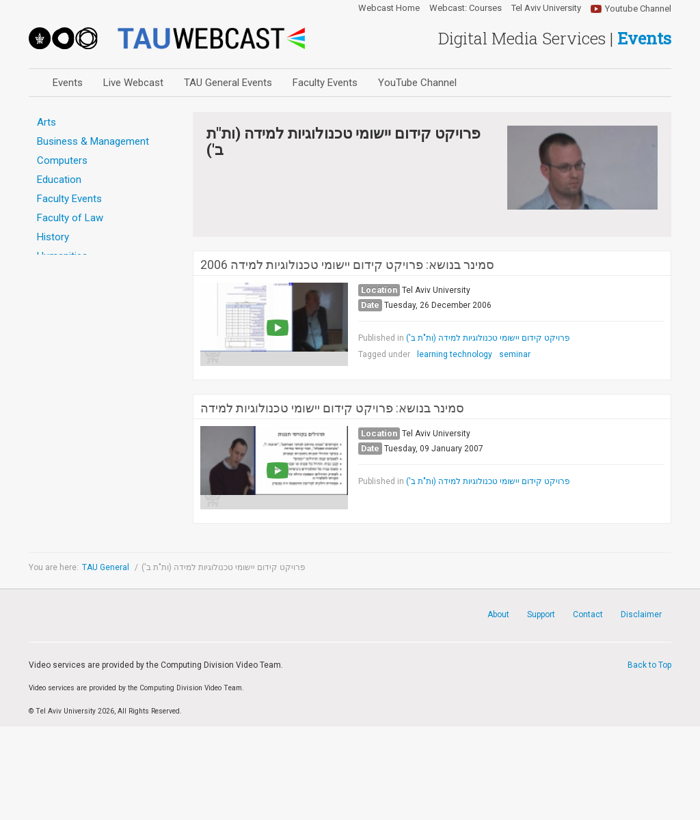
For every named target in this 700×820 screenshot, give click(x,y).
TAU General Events (228, 82)
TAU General (106, 567)
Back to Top (649, 665)
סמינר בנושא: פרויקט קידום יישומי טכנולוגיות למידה (332, 408)
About (498, 614)
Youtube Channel (638, 8)
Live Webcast (133, 82)
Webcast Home (389, 8)
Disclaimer (641, 614)
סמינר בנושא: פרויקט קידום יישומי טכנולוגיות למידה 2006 (347, 265)
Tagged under (384, 354)
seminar (514, 354)
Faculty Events (325, 82)
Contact (588, 614)
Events (68, 82)
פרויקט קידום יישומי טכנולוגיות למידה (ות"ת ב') (488, 338)
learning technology (454, 354)
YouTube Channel (417, 82)
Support (541, 614)
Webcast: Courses (465, 8)
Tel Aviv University (546, 8)
